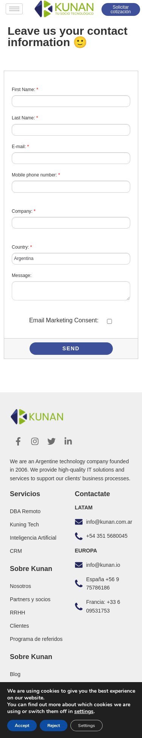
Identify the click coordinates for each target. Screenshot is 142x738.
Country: (22, 247)
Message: (21, 275)
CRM (16, 551)
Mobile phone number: (36, 175)
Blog (15, 674)
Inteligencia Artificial (33, 538)
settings (84, 711)
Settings (86, 726)
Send (71, 348)
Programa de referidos (36, 639)
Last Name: (25, 118)
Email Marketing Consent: (63, 320)
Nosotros (20, 586)
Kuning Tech (24, 524)
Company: (24, 211)
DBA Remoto (25, 511)
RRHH (17, 613)
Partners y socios (30, 599)
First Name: (25, 89)
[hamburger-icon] (14, 8)
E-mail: (20, 146)
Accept (22, 726)
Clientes (19, 626)
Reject (53, 726)
